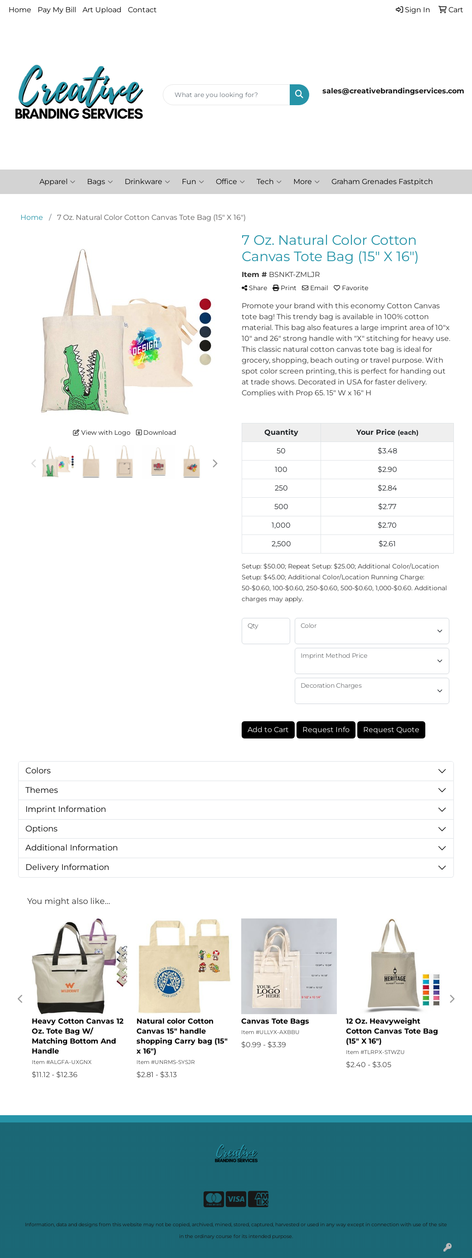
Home (20, 9)
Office (230, 181)
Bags (100, 181)
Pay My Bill (57, 9)
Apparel (57, 181)
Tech (269, 181)
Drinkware (147, 181)
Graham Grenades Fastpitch (382, 181)
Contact (142, 9)
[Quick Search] (226, 94)
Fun (193, 181)
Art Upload (102, 9)
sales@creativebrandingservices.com (393, 91)
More (306, 181)
